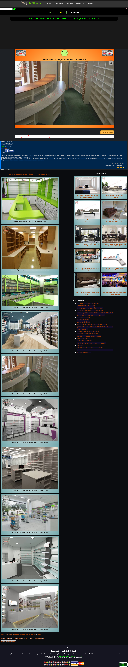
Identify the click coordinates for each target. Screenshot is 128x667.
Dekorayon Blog (80, 3)
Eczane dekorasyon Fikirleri (21, 634)
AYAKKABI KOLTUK (82, 329)
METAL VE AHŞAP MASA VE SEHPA (87, 333)
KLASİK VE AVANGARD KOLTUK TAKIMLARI (90, 310)
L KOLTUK (80, 345)
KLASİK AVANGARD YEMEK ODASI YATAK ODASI (91, 343)
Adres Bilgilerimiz (5, 148)
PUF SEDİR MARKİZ (83, 320)
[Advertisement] (64, 35)
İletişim (90, 3)
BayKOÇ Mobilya (35, 3)
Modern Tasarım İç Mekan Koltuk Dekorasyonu (114, 187)
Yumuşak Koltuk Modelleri (84, 352)
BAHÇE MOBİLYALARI (83, 338)
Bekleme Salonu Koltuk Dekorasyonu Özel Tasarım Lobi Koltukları (114, 260)
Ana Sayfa (50, 3)
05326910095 (72, 12)
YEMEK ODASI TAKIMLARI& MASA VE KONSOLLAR (92, 324)
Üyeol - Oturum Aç (123, 9)
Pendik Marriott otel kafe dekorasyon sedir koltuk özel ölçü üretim (87, 260)
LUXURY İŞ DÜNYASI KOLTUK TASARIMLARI (90, 347)
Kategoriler (69, 3)
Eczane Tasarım (36, 634)
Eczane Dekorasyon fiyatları (9, 638)
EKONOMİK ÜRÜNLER (83, 322)
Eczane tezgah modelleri (8, 641)
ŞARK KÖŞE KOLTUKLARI (84, 340)
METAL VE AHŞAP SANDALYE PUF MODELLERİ (91, 315)
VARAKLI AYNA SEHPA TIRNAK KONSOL (89, 336)
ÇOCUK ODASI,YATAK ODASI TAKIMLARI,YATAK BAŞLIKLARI (95, 327)
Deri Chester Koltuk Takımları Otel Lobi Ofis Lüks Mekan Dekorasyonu (114, 235)
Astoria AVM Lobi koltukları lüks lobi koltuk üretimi (87, 284)
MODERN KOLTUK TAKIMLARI (86, 306)
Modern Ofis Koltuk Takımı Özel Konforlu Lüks (87, 235)
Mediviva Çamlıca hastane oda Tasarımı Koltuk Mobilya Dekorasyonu (114, 211)
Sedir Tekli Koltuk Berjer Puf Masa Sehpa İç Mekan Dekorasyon (114, 284)
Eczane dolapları (39, 638)
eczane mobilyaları (6, 634)
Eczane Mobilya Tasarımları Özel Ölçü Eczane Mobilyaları (29, 174)
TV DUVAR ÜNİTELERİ (83, 317)
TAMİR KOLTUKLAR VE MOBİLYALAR (88, 331)
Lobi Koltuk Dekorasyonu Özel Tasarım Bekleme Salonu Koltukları (87, 187)
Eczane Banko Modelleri (26, 638)
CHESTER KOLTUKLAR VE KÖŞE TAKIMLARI (90, 308)
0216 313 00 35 (56, 12)
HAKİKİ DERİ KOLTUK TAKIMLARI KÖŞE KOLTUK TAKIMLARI (95, 350)
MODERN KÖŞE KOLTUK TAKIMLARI (88, 303)
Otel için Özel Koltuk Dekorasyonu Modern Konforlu (87, 211)
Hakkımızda (59, 3)
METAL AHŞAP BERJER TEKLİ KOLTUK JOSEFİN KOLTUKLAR (95, 313)
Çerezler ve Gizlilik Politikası (76, 656)
